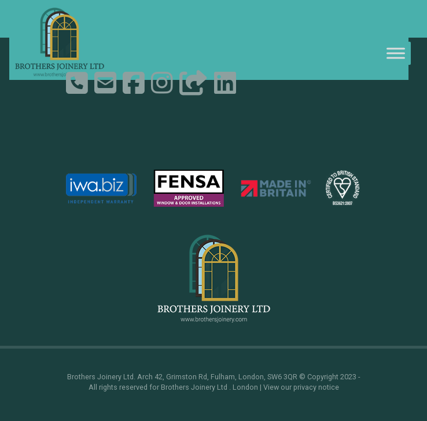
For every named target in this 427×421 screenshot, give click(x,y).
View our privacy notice (301, 387)
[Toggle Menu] (395, 52)
